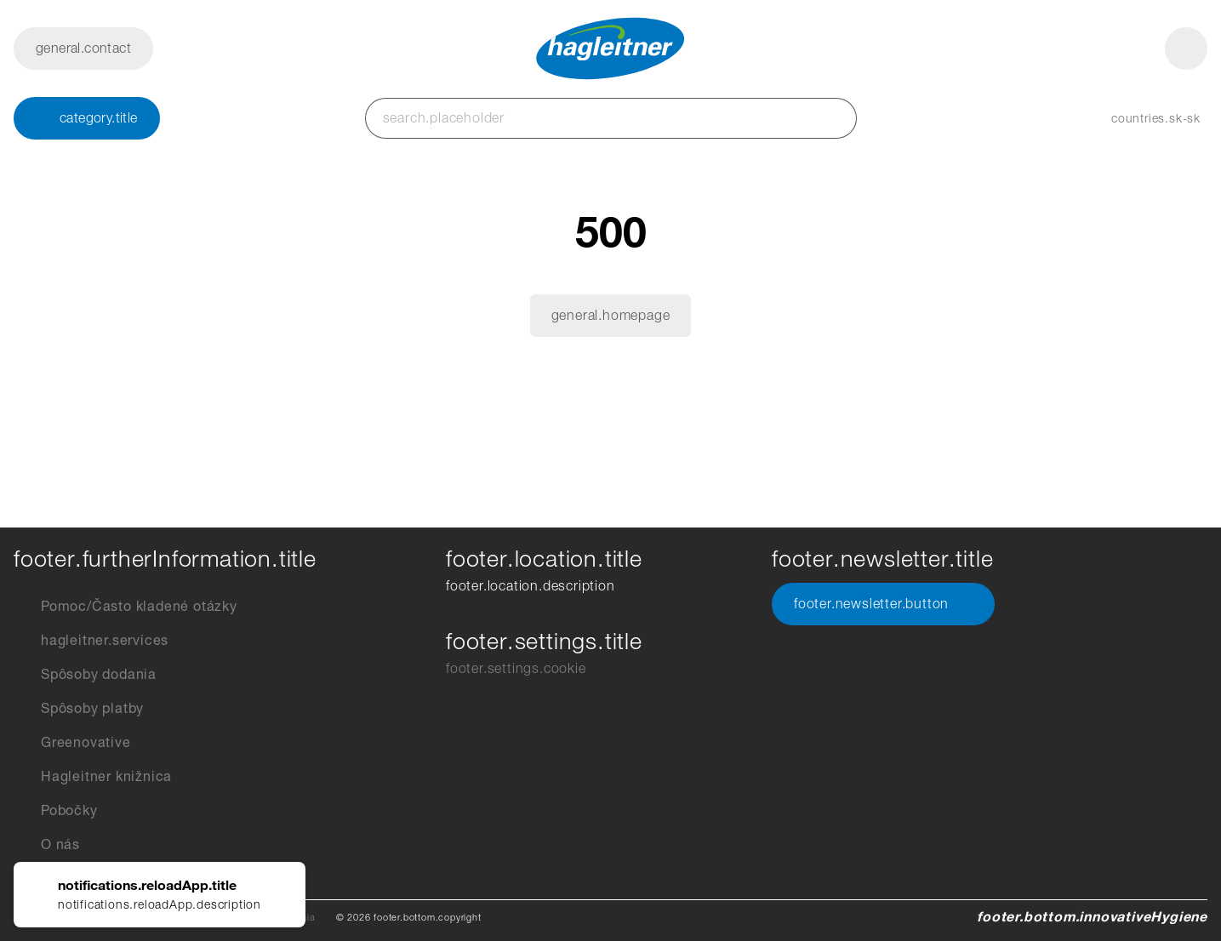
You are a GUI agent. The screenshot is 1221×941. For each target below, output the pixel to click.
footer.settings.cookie (516, 668)
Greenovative (72, 743)
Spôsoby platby (79, 709)
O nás (47, 845)
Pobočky (56, 811)
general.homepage (610, 315)
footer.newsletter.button (883, 604)
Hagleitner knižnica (93, 777)
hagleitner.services (91, 640)
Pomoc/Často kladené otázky (125, 606)
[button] (1138, 118)
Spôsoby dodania (85, 674)
